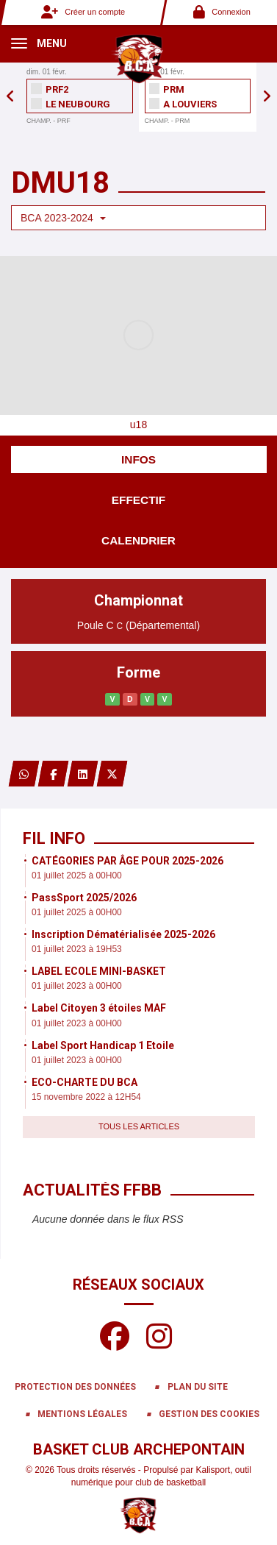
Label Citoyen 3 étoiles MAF (99, 1008)
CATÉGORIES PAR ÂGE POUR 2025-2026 (127, 861)
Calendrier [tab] (138, 540)
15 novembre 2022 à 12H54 (86, 1097)
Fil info (54, 838)
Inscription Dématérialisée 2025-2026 (123, 934)
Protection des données (75, 1387)
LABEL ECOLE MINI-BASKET (99, 971)
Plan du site (198, 1387)
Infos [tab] (138, 459)
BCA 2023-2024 (63, 218)
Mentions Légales (82, 1414)
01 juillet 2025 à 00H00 (77, 875)
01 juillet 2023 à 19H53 (77, 949)
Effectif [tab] (139, 500)
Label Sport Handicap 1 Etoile (103, 1045)
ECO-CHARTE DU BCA (84, 1082)
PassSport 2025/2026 (84, 897)
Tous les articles (138, 1126)
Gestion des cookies (209, 1414)
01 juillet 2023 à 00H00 (77, 986)
